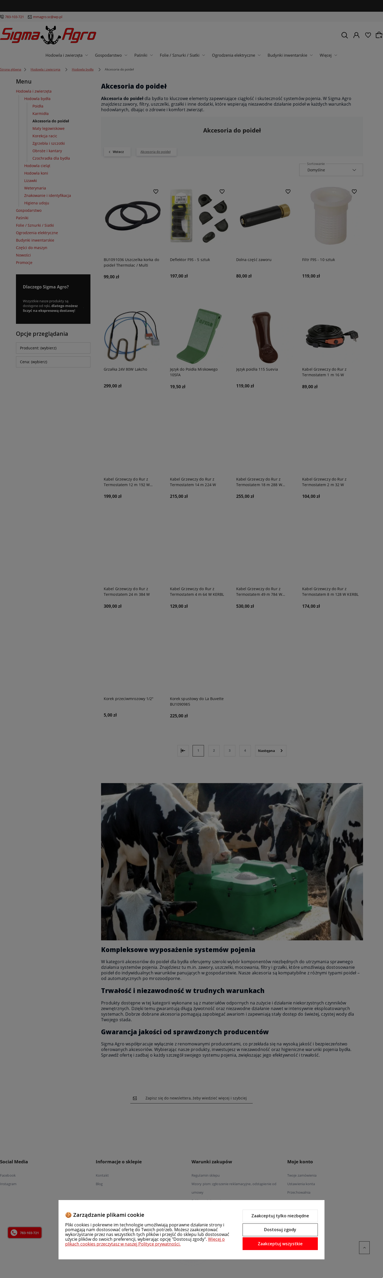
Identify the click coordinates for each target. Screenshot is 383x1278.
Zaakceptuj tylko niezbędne (280, 1216)
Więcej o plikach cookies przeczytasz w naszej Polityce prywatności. (145, 1241)
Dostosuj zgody (280, 1229)
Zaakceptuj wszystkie (280, 1244)
